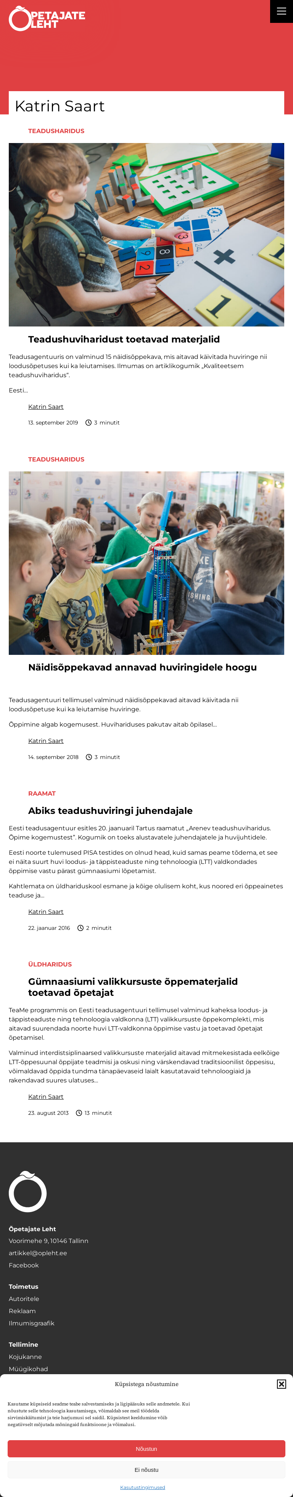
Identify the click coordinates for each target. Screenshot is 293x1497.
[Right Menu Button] (281, 12)
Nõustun (146, 1449)
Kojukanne (25, 1356)
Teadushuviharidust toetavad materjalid (124, 339)
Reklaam (22, 1311)
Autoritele (24, 1298)
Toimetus (24, 1286)
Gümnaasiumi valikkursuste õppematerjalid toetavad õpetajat (133, 987)
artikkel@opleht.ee (38, 1253)
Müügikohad (28, 1369)
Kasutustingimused (142, 1487)
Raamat (42, 793)
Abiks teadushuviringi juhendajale (110, 811)
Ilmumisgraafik (32, 1323)
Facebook (24, 1265)
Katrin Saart (46, 406)
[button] (281, 1384)
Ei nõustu (147, 1469)
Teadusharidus (56, 131)
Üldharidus (50, 964)
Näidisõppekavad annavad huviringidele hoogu (142, 667)
